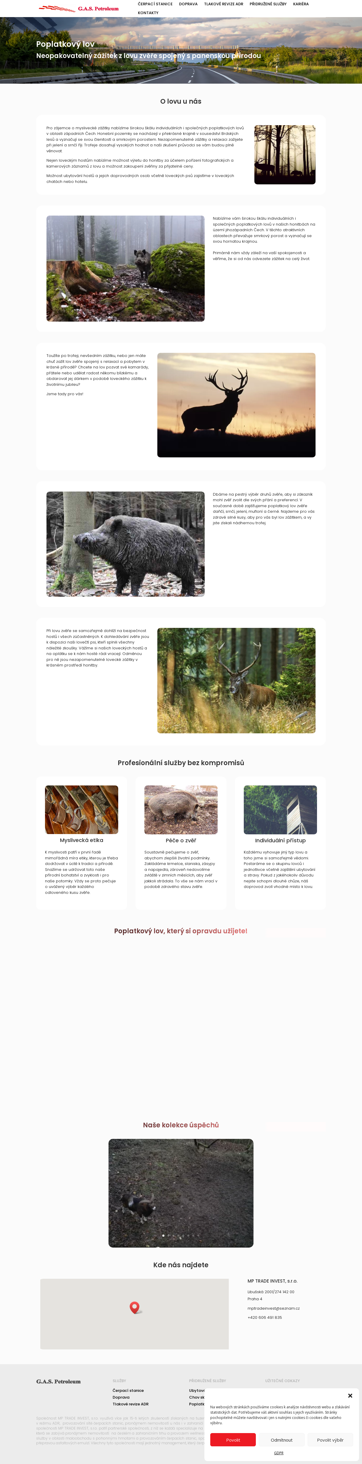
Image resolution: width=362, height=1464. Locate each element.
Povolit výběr (330, 1440)
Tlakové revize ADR (223, 4)
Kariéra (301, 4)
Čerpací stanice (155, 4)
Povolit (233, 1440)
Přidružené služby (268, 4)
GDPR (278, 1452)
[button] (350, 1396)
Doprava (188, 4)
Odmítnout (282, 1440)
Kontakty (148, 13)
